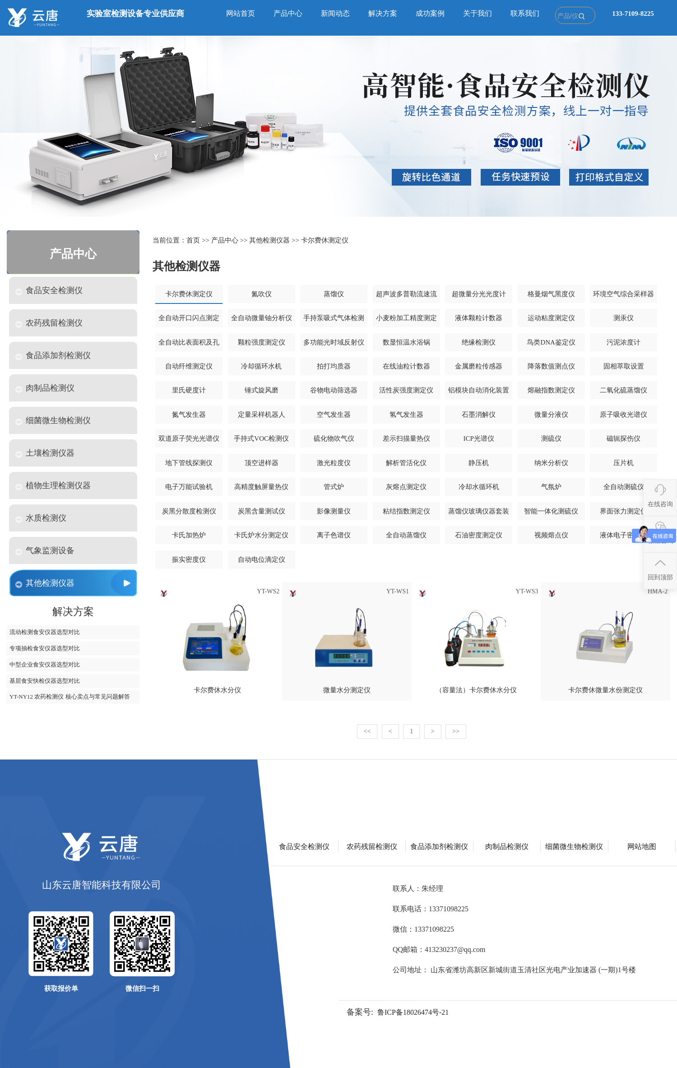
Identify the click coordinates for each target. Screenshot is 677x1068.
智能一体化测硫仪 (551, 511)
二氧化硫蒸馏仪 (623, 390)
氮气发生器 (189, 414)
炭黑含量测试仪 (261, 511)
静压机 (478, 462)
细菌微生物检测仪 (53, 420)
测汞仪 (623, 318)
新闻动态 (335, 13)
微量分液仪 (551, 414)
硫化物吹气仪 (334, 438)
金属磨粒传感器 (478, 366)
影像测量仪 (334, 511)
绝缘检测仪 (479, 342)
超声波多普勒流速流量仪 (406, 297)
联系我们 (524, 13)
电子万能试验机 (189, 486)
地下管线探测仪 (189, 462)
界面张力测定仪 (623, 511)
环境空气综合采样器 (623, 294)
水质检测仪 (40, 518)
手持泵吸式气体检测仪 (333, 321)
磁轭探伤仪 (623, 438)
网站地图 (641, 846)
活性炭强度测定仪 (406, 390)
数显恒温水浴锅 (406, 342)
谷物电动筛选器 (333, 390)
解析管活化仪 (406, 462)
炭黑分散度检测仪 (189, 511)
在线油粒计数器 (406, 366)
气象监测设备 (44, 550)
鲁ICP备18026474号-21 (413, 1012)
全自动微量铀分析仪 (261, 318)
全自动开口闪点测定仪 (188, 321)
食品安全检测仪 (49, 290)
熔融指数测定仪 (551, 390)
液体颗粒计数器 (478, 318)
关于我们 (477, 13)
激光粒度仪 (334, 462)
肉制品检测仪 (44, 388)
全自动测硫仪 (623, 486)
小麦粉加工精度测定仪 (406, 321)
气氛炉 (551, 486)
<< (367, 731)
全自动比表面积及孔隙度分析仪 (188, 345)
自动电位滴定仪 (261, 559)
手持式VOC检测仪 (261, 438)
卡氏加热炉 (189, 535)
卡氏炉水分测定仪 (261, 535)
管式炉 (334, 486)
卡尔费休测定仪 (324, 240)
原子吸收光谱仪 (623, 414)
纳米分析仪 (551, 462)
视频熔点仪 (551, 535)
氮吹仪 (261, 294)
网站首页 (240, 13)
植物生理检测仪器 (53, 485)
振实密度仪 (189, 559)
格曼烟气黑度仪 (551, 294)
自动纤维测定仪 (189, 366)
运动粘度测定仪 (551, 318)
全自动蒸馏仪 (406, 535)
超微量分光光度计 (479, 294)
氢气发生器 (406, 414)
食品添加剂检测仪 (53, 355)
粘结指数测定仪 (406, 511)
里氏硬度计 (189, 390)
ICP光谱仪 (478, 438)
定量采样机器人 (261, 414)
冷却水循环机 (479, 486)
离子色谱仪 (334, 535)
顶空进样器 (261, 462)
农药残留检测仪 (49, 323)
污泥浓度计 (623, 342)
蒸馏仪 (334, 294)
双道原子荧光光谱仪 (188, 438)
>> (455, 731)
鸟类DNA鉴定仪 (551, 342)
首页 (193, 240)
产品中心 (288, 13)
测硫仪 (551, 438)
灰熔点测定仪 (406, 486)
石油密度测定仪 (478, 535)
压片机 (623, 462)
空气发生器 (334, 414)
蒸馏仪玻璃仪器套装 (478, 511)
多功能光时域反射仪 (333, 342)
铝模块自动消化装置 (478, 390)
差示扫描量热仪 (406, 438)
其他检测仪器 (44, 583)
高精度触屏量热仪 (261, 486)
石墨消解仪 (479, 414)
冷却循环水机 (261, 366)
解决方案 (382, 13)
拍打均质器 (334, 366)
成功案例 (430, 13)
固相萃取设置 (623, 366)
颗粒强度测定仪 (261, 342)
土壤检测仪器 (44, 453)
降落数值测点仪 (551, 366)
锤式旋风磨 (261, 390)
